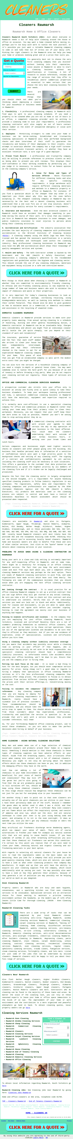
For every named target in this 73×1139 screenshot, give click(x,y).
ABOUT (50, 19)
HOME (37, 19)
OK (47, 1138)
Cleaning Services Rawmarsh (22, 1013)
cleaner (37, 102)
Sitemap (3, 1120)
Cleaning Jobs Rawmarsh (19, 1093)
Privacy (69, 1120)
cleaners (25, 52)
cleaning (38, 62)
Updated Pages (20, 1120)
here (28, 1008)
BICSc (5, 236)
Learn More (38, 1138)
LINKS (43, 19)
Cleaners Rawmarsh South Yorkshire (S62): (23, 37)
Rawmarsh (38, 521)
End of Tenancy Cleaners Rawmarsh (45, 1101)
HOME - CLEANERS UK (36, 1113)
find (11, 979)
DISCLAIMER (66, 19)
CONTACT (57, 19)
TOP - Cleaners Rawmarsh (14, 1101)
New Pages (11, 1120)
